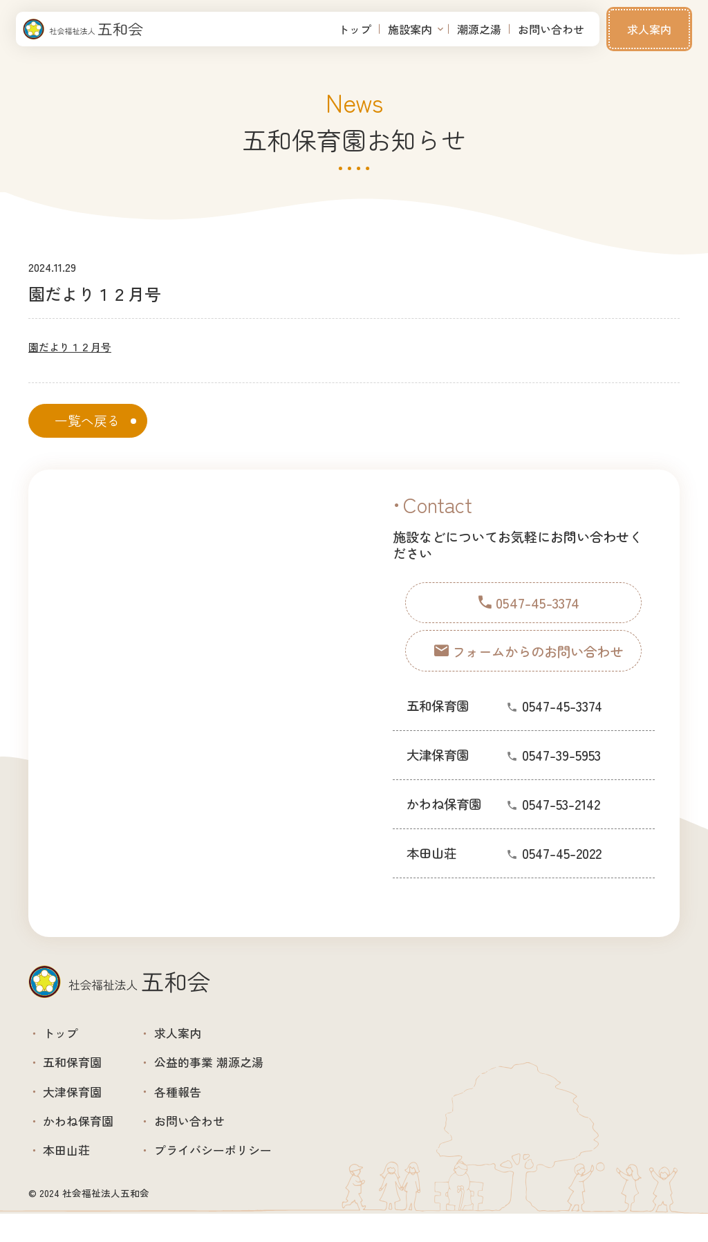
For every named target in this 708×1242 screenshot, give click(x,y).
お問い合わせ (551, 29)
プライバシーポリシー (240, 1176)
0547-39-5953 (561, 771)
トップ (354, 29)
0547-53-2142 (561, 820)
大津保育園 (80, 1107)
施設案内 (410, 29)
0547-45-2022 (562, 869)
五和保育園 (80, 1072)
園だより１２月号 (72, 346)
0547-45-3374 (562, 722)
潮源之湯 (479, 29)
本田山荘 (73, 1176)
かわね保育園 (87, 1141)
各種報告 (199, 1107)
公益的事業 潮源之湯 (235, 1072)
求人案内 (649, 29)
